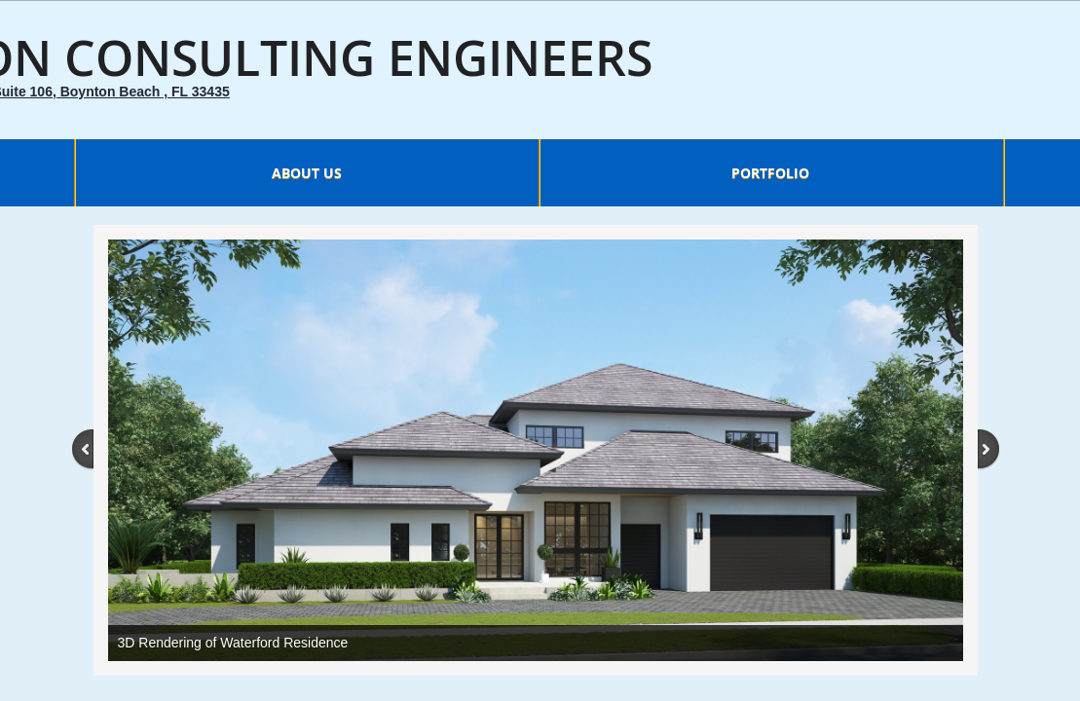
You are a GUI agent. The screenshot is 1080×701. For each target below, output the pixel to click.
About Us (307, 173)
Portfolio (770, 173)
